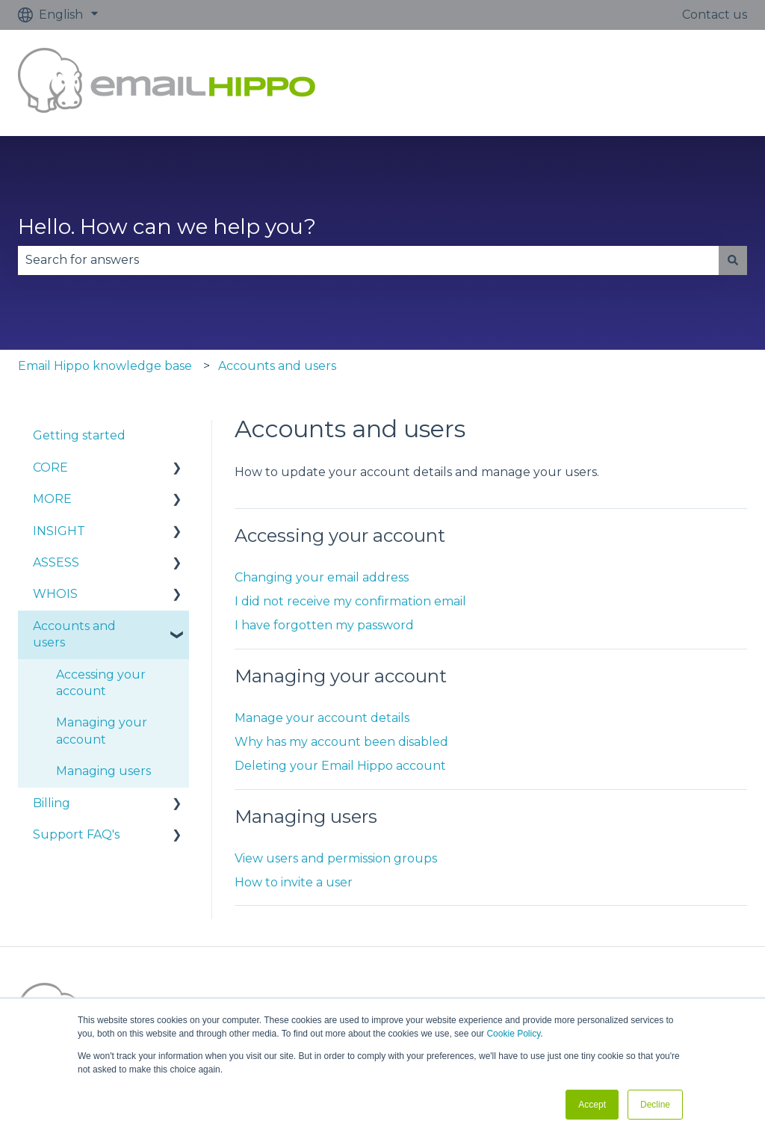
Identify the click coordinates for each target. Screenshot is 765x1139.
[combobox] (368, 260)
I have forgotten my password (324, 625)
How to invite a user (294, 882)
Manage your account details (322, 718)
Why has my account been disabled (341, 742)
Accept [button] (592, 1104)
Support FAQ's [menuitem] (76, 834)
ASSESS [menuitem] (56, 562)
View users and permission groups (336, 858)
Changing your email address (322, 577)
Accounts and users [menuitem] (74, 634)
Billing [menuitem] (51, 803)
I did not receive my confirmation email (350, 601)
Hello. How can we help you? (167, 226)
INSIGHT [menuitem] (59, 531)
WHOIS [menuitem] (55, 594)
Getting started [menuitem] (79, 435)
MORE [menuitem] (52, 499)
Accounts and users (277, 366)
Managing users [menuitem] (103, 771)
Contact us (714, 14)
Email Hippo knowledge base (105, 366)
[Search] (733, 260)
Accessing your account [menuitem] (101, 682)
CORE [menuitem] (50, 467)
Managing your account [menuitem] (101, 730)
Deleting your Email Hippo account (340, 766)
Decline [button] (655, 1104)
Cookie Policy (513, 1033)
